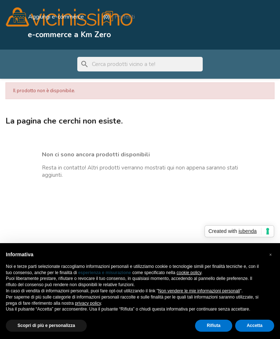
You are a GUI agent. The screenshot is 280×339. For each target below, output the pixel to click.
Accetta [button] (254, 325)
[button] (270, 255)
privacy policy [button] (88, 303)
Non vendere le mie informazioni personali (199, 290)
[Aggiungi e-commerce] (48, 17)
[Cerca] (140, 64)
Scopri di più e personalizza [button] (46, 325)
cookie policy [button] (188, 272)
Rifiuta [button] (213, 325)
